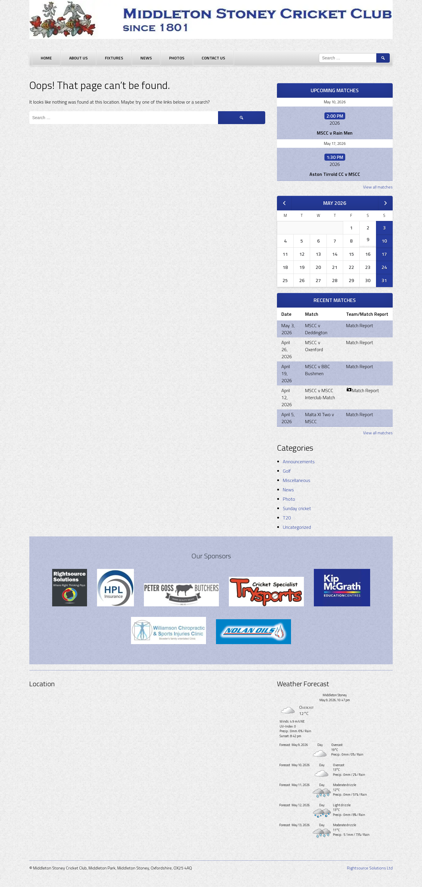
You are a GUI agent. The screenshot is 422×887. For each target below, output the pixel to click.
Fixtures (114, 58)
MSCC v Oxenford (314, 346)
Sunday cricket (297, 508)
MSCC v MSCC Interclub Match (320, 394)
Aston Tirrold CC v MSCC (334, 174)
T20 (287, 517)
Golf (287, 470)
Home (46, 58)
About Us (78, 58)
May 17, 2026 (335, 143)
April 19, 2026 (286, 373)
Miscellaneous (296, 480)
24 (384, 267)
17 (384, 254)
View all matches (378, 187)
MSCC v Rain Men (335, 132)
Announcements (299, 461)
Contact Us (213, 58)
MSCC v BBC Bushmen (317, 370)
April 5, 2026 (288, 418)
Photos (176, 58)
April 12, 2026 (286, 397)
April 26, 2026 (286, 349)
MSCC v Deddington (316, 329)
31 (384, 280)
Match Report (359, 325)
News (146, 58)
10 (384, 240)
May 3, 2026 (288, 329)
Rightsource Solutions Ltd (370, 868)
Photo (289, 498)
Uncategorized (297, 527)
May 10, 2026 (335, 102)
